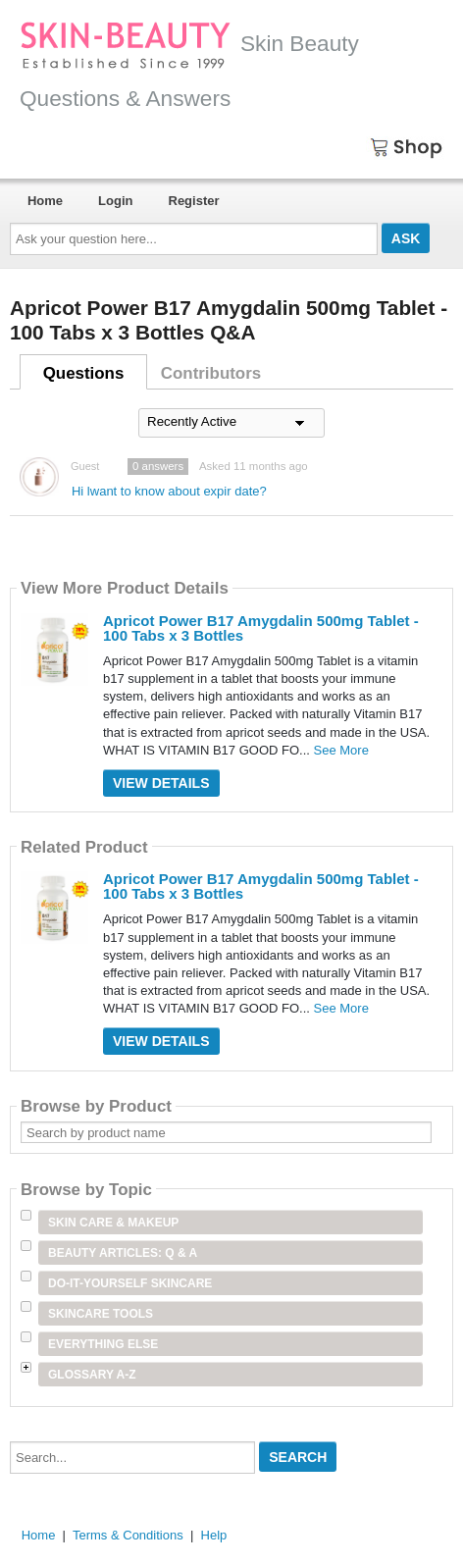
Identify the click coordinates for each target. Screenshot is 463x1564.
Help (214, 1535)
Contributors (211, 373)
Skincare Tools (100, 1314)
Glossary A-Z (92, 1375)
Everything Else (103, 1344)
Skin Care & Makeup (113, 1222)
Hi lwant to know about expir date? (169, 491)
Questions (84, 373)
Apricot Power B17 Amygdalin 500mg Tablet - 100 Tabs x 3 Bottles (261, 628)
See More (341, 750)
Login (115, 200)
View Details (161, 783)
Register (194, 200)
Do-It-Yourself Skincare (130, 1283)
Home (45, 200)
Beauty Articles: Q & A (122, 1253)
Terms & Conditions (128, 1535)
